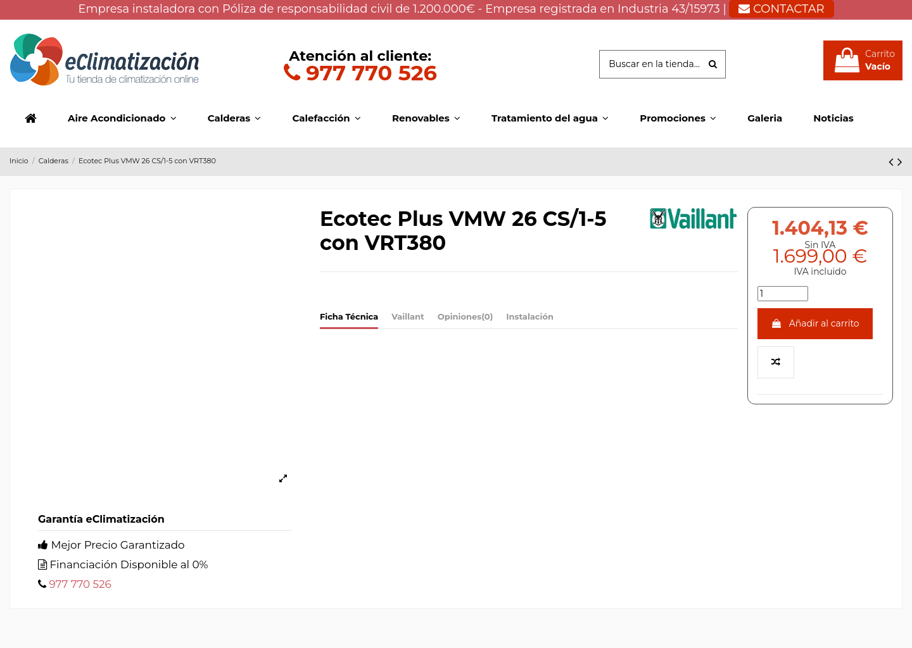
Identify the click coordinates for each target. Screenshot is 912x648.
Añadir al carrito (815, 323)
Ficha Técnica (349, 316)
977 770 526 (360, 72)
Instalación (530, 316)
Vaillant (407, 316)
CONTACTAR (781, 9)
